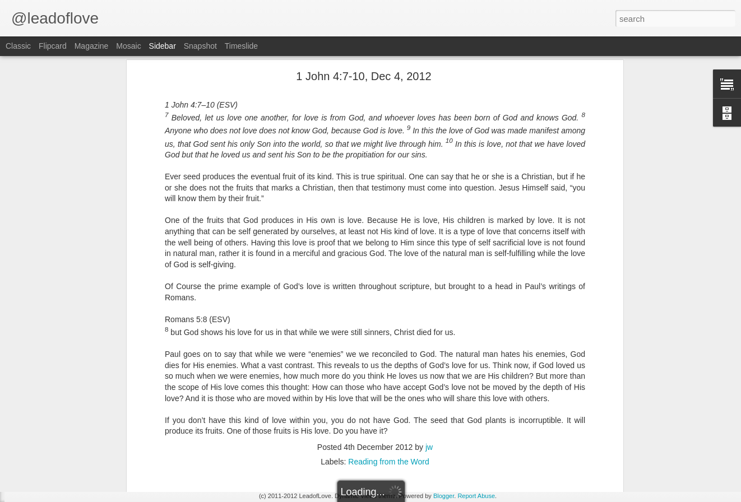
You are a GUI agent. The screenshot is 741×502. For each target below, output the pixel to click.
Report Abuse (476, 495)
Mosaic (128, 45)
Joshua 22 (42, 421)
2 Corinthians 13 (51, 446)
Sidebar (162, 45)
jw (429, 322)
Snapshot (200, 45)
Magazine (92, 45)
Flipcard (53, 45)
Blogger (443, 495)
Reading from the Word (388, 337)
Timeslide (241, 45)
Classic (18, 45)
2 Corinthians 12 (51, 472)
